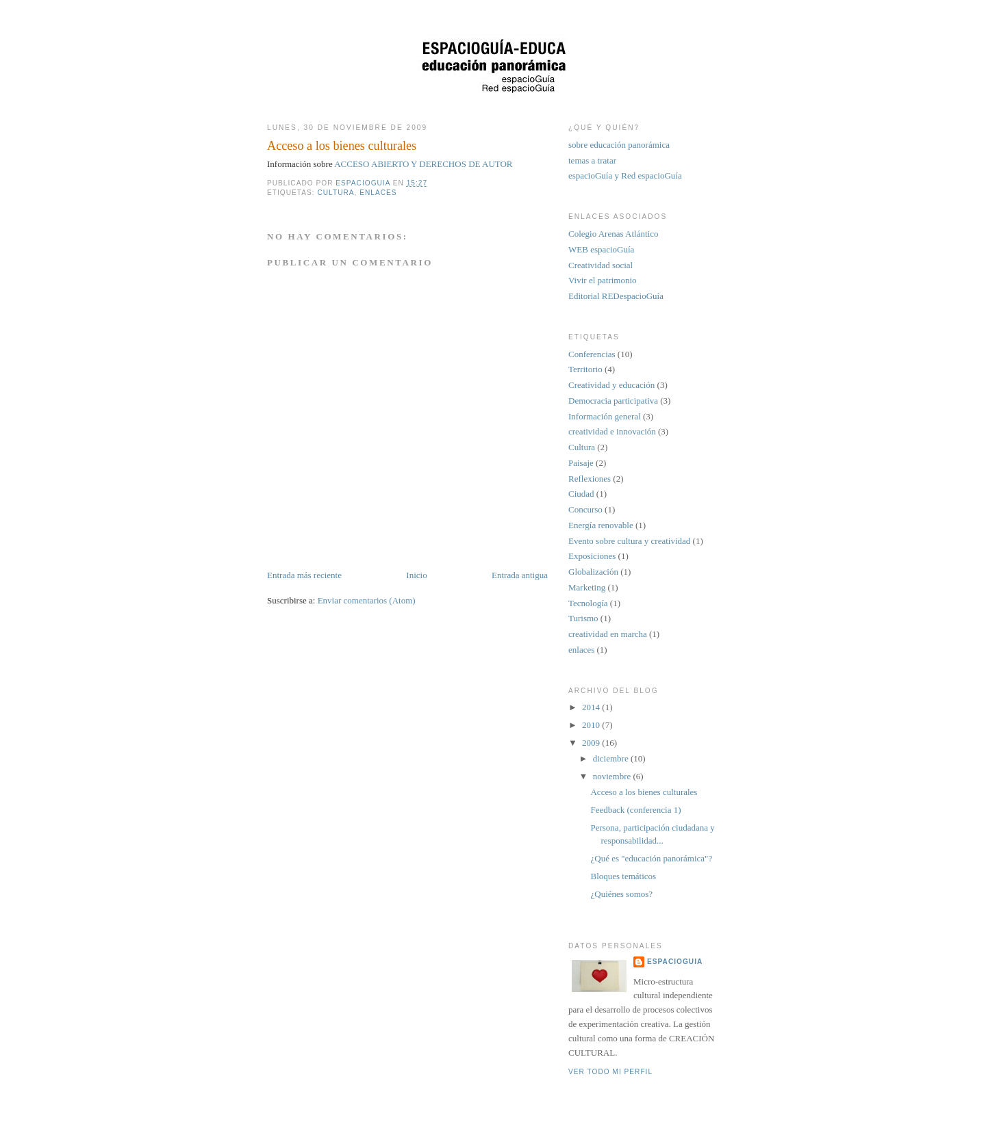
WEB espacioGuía (601, 249)
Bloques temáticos (623, 876)
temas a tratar (592, 160)
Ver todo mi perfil (610, 1072)
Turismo (583, 618)
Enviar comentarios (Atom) (367, 600)
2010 (592, 725)
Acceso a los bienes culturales (643, 792)
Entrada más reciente (304, 575)
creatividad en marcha (607, 634)
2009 (592, 743)
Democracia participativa (613, 400)
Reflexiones (589, 478)
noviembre (613, 776)
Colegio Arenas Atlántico (613, 234)
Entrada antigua (520, 575)
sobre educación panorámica (619, 145)
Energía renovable (600, 525)
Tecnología (588, 603)
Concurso (585, 509)
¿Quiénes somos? (621, 894)
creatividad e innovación (612, 431)
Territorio (585, 369)
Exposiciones (592, 556)
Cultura (335, 192)
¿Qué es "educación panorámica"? (651, 858)
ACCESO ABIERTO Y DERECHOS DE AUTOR (423, 164)
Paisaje (581, 463)
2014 (592, 707)
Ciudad (581, 494)
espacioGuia (675, 961)
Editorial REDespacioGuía (615, 296)
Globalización (593, 571)
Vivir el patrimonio (602, 280)
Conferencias (592, 354)
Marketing (586, 587)
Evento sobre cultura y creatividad (629, 541)
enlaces (377, 192)
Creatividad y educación (611, 385)
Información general (604, 416)
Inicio (416, 575)
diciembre (612, 758)
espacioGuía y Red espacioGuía (625, 175)
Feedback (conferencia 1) (635, 810)
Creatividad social (600, 265)
